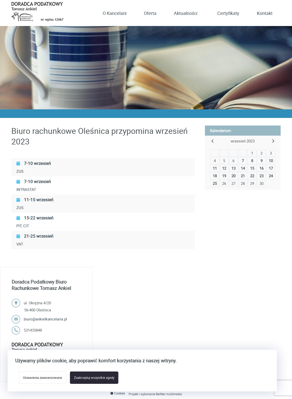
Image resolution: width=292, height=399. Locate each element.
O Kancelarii (114, 13)
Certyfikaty (228, 13)
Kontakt (265, 13)
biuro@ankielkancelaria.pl (45, 318)
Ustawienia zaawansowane (42, 378)
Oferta (150, 13)
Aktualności (185, 13)
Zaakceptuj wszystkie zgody (94, 378)
